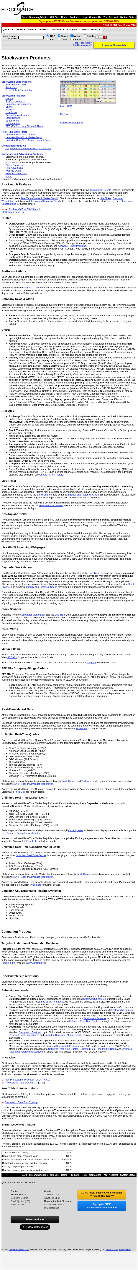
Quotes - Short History (51, 474)
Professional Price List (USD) (20, 1082)
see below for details (52, 1001)
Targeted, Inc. (8, 962)
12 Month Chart (52, 1194)
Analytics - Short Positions (72, 246)
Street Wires (12, 120)
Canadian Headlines (54, 1204)
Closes (77, 39)
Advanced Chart (52, 1198)
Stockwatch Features (94, 999)
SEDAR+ (12, 657)
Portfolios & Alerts (15, 101)
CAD (46, 1079)
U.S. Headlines (51, 1208)
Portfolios (86, 781)
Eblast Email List (14, 165)
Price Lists (11, 87)
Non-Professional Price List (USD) (23, 1079)
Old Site (54, 17)
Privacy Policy (125, 1249)
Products (74, 17)
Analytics (73, 30)
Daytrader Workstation (17, 115)
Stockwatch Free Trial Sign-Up (24, 209)
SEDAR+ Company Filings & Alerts (24, 126)
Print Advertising (14, 168)
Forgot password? (83, 43)
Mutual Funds (91, 30)
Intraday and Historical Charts (45, 201)
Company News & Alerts (19, 104)
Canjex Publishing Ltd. (19, 1249)
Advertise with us (35, 1219)
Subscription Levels (16, 84)
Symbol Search (18, 1194)
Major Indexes (18, 1204)
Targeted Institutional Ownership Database (28, 148)
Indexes (44, 30)
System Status (128, 17)
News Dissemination (16, 173)
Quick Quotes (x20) (20, 1201)
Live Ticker (11, 112)
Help (84, 17)
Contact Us (95, 17)
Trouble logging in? (82, 45)
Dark (24, 17)
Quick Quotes (68, 781)
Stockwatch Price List (12, 212)
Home (64, 17)
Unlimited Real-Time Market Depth (24, 137)
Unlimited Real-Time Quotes (21, 134)
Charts (21, 30)
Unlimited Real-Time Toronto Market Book (28, 140)
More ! (9, 176)
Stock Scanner (13, 118)
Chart (64, 39)
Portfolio (58, 30)
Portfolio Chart (31, 287)
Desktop (64, 114)
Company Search (19, 1198)
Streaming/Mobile (38, 17)
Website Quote (14, 170)
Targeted (92, 662)
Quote (64, 36)
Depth (90, 36)
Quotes (8, 30)
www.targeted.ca (36, 962)
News (32, 30)
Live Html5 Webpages (72, 122)
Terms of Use (112, 1249)
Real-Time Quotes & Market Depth (39, 198)
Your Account (111, 17)
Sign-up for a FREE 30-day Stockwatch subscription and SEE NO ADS (79, 21)
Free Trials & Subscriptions (20, 90)
